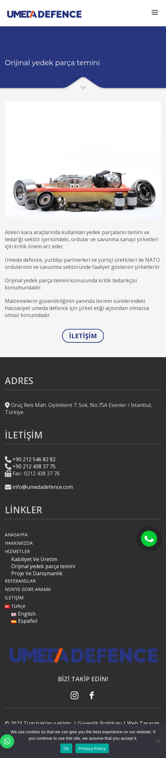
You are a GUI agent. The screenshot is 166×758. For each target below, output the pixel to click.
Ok (66, 748)
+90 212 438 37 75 (34, 466)
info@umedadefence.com (43, 486)
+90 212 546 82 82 (34, 459)
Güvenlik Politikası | (102, 723)
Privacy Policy (92, 748)
